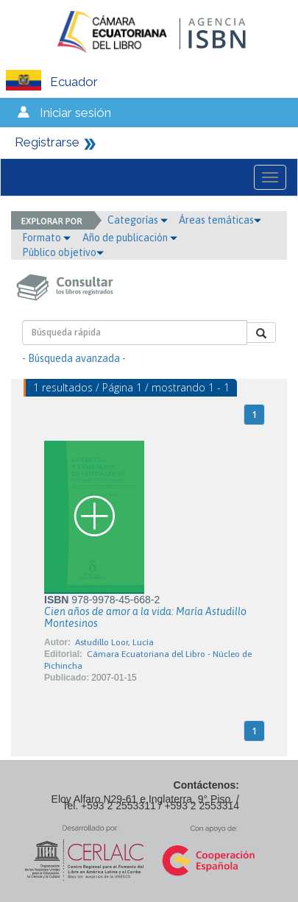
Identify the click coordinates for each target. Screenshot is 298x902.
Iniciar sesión (75, 112)
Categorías (137, 220)
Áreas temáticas (220, 220)
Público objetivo (63, 252)
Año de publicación (129, 238)
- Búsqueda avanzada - (74, 358)
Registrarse (47, 142)
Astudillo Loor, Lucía (114, 642)
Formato (46, 238)
